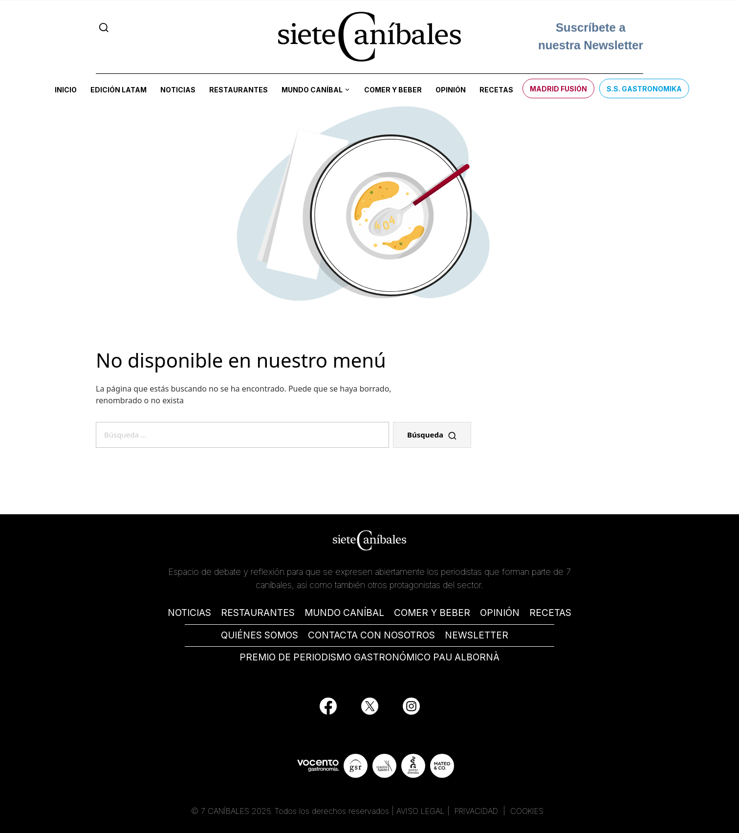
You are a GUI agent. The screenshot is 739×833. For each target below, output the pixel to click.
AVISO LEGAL (420, 811)
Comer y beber (393, 90)
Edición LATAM (118, 90)
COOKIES (526, 811)
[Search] (104, 27)
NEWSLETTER (476, 635)
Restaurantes (238, 90)
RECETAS (550, 612)
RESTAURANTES (258, 612)
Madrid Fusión (558, 89)
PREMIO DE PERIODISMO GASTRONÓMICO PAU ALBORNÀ (369, 657)
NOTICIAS (189, 612)
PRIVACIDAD (477, 811)
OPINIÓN (500, 612)
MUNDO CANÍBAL (344, 612)
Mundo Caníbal (312, 90)
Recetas (496, 90)
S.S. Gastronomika (644, 89)
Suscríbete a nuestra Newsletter (590, 36)
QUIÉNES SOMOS (259, 635)
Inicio (66, 90)
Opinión (450, 90)
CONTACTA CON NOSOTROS (371, 635)
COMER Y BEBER (432, 612)
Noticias (178, 90)
